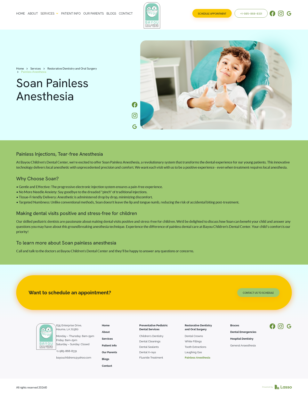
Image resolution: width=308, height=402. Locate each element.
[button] (49, 13)
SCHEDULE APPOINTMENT (212, 14)
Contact (107, 365)
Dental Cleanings (149, 341)
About (106, 331)
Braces (234, 325)
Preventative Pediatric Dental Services (153, 327)
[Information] (272, 13)
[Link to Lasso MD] (277, 387)
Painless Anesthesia (197, 357)
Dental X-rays (147, 352)
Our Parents (109, 352)
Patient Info (109, 345)
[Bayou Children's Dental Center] (142, 15)
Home (20, 68)
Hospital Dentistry (241, 338)
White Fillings (193, 341)
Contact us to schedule (258, 293)
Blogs (105, 359)
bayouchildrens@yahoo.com (73, 357)
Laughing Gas (193, 352)
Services (35, 68)
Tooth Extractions (195, 346)
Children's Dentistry (151, 336)
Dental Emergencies (243, 331)
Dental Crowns (194, 336)
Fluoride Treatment (151, 357)
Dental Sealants (149, 346)
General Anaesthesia (243, 345)
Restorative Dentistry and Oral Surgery (72, 68)
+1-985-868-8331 (251, 14)
